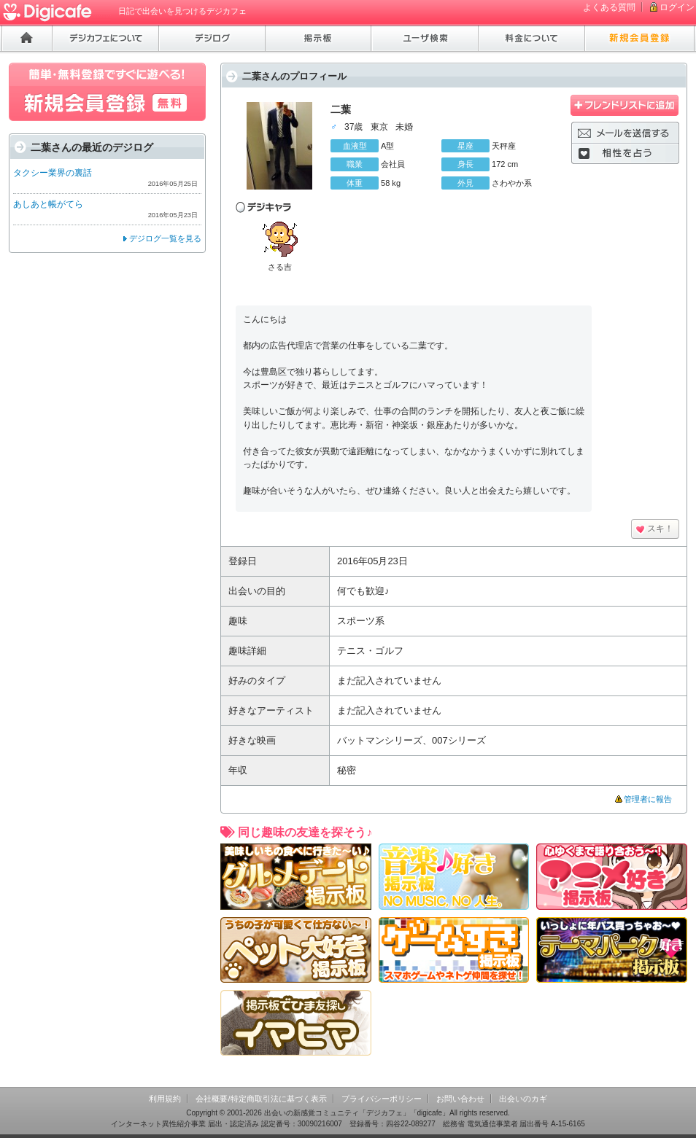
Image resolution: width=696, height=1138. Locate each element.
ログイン (677, 7)
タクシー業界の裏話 (52, 173)
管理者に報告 (648, 799)
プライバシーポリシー (381, 1098)
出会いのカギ (523, 1098)
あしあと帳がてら (48, 204)
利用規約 (165, 1098)
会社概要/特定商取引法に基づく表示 (261, 1098)
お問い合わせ (460, 1098)
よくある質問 (609, 7)
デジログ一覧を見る (165, 238)
